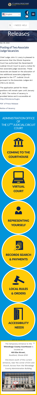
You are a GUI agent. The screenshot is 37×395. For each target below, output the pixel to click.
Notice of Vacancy (7, 108)
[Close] (34, 343)
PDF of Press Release (9, 104)
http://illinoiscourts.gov (9, 99)
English (7, 14)
